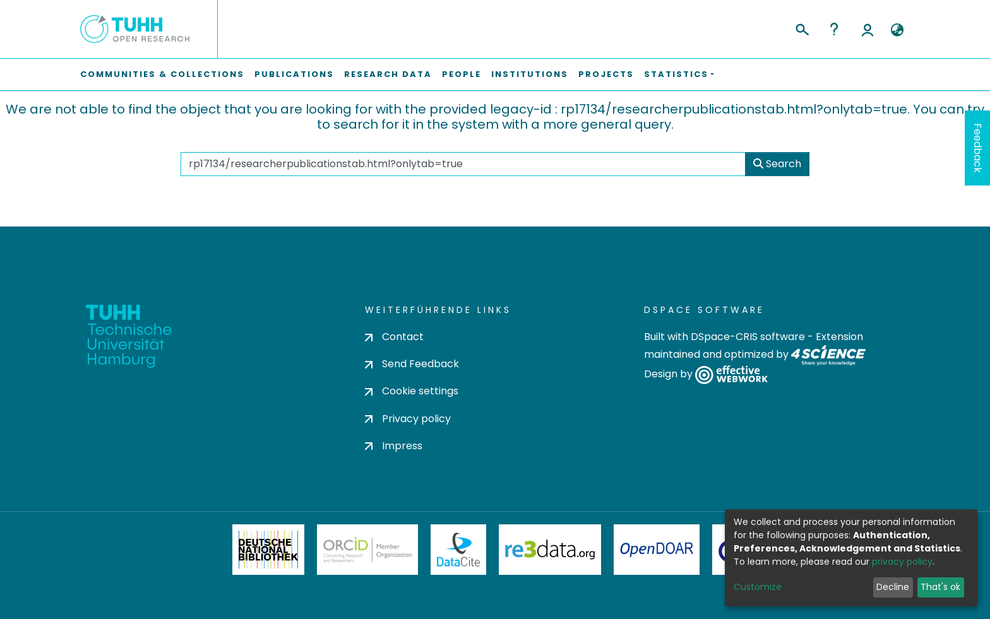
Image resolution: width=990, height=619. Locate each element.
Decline (892, 587)
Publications (294, 74)
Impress (393, 446)
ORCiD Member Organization (367, 549)
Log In (867, 29)
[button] (897, 30)
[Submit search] (801, 27)
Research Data (388, 74)
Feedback (977, 148)
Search (777, 163)
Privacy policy (408, 418)
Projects (606, 74)
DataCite (458, 550)
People (461, 74)
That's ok (940, 587)
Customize (758, 587)
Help (834, 29)
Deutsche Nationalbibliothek (268, 550)
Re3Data (550, 549)
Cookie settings (411, 391)
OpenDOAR (656, 549)
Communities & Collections (162, 74)
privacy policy (902, 561)
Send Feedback (412, 364)
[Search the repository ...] (463, 164)
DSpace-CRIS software (748, 336)
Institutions (529, 74)
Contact (394, 336)
